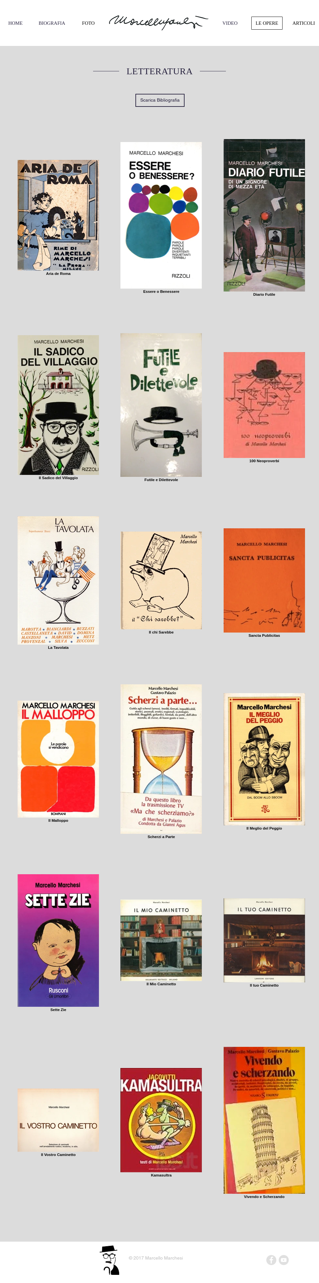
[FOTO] (88, 23)
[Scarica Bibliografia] (160, 100)
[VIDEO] (230, 23)
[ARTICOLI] (303, 23)
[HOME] (15, 23)
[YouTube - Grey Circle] (284, 1260)
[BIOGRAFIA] (51, 23)
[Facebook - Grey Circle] (271, 1260)
